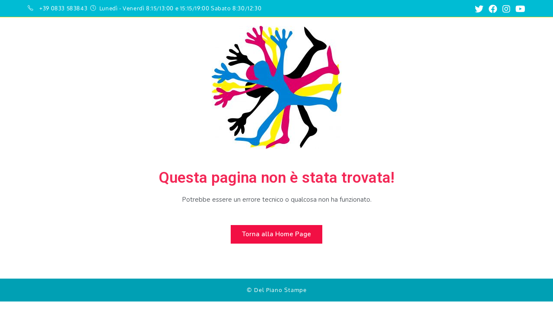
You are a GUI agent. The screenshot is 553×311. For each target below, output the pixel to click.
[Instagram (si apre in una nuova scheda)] (506, 8)
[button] (276, 234)
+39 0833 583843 (63, 8)
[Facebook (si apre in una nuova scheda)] (493, 8)
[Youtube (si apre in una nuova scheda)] (519, 8)
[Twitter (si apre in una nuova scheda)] (479, 8)
